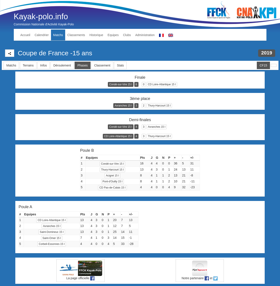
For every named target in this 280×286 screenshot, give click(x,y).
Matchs (58, 35)
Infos (43, 65)
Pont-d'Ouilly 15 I (112, 181)
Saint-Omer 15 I (51, 238)
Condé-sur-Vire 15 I (120, 84)
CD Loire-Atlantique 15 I (162, 84)
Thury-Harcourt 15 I (159, 105)
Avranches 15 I (123, 105)
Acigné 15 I (112, 175)
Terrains (28, 65)
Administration (145, 35)
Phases (82, 65)
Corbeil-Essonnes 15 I (52, 244)
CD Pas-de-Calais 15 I (112, 187)
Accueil (25, 35)
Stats (120, 65)
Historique (96, 35)
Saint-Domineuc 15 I (52, 232)
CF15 (263, 65)
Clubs (127, 35)
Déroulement (62, 65)
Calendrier (42, 35)
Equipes (113, 35)
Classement (102, 65)
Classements (76, 35)
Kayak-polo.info (41, 16)
